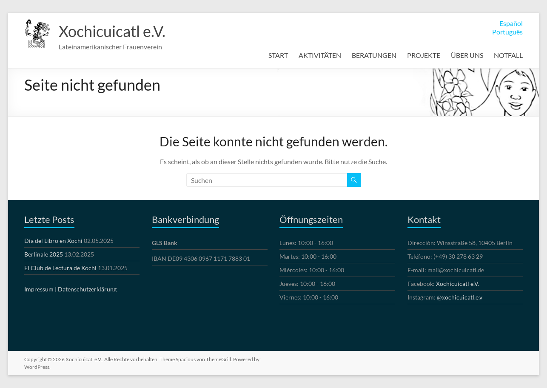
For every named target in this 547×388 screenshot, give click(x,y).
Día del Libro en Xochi (53, 240)
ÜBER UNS (467, 55)
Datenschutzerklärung (87, 289)
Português (507, 32)
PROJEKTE (423, 55)
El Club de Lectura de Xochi (60, 267)
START (278, 55)
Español (511, 23)
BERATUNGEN (374, 55)
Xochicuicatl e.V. (112, 31)
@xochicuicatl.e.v (459, 297)
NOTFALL (508, 55)
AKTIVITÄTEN (320, 55)
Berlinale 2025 (43, 254)
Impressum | (40, 289)
